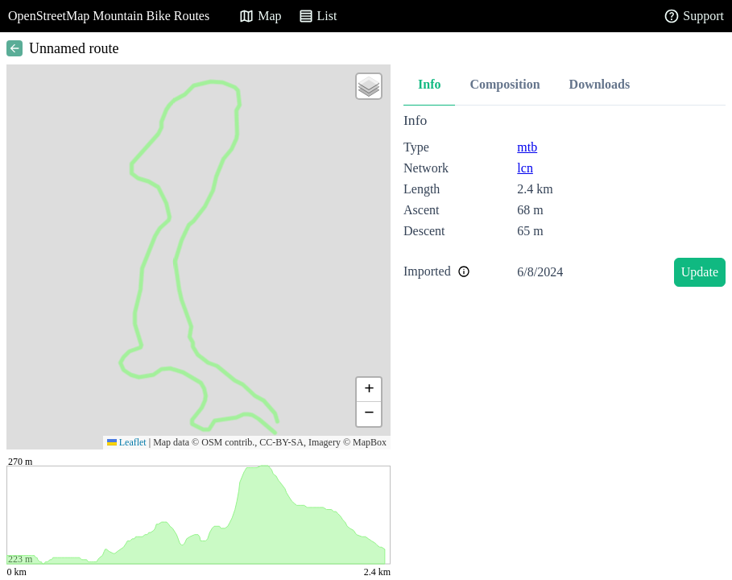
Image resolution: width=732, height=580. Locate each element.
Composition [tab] (504, 84)
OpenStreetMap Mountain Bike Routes (108, 16)
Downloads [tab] (600, 84)
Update (699, 272)
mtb (527, 147)
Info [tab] (429, 84)
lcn (525, 168)
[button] (369, 86)
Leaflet (127, 442)
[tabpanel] (564, 202)
